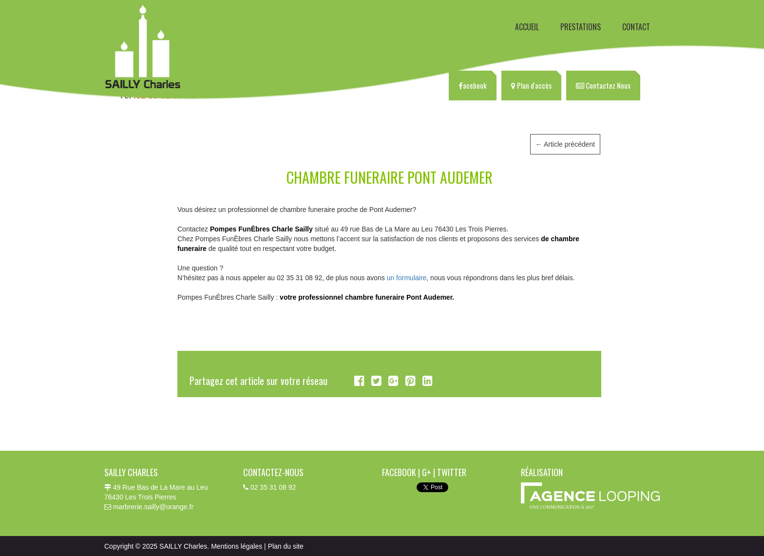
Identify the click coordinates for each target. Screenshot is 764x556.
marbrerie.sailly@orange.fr (153, 507)
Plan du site (286, 546)
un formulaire (407, 278)
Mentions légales (236, 546)
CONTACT (636, 27)
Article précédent (565, 144)
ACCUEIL (527, 27)
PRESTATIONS (580, 27)
